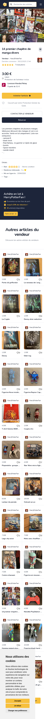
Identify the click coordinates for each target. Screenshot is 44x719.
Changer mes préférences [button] (17, 711)
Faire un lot (11, 214)
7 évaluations (20, 65)
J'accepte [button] (17, 701)
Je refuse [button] (17, 706)
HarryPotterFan (16, 58)
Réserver (22, 120)
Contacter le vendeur (22, 113)
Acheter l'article (22, 95)
